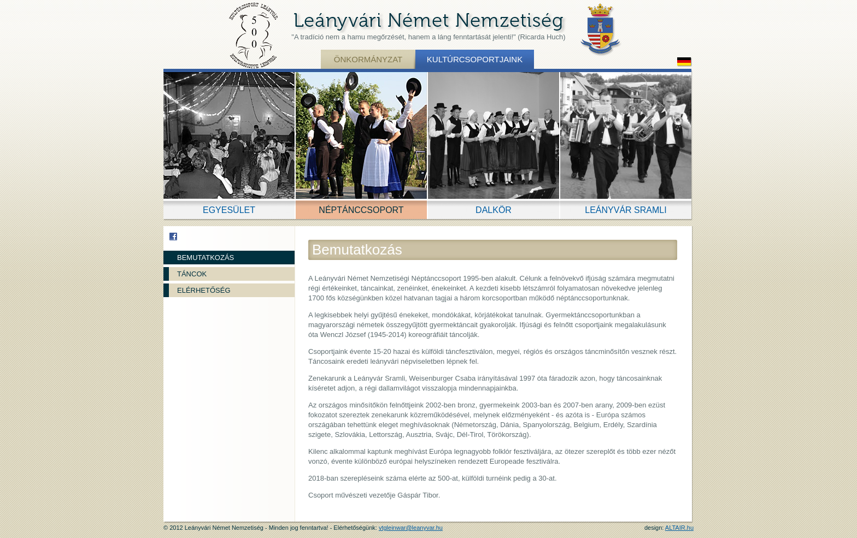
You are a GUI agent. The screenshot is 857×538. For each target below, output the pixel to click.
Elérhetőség (204, 290)
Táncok (192, 274)
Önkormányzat (368, 59)
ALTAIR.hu (679, 527)
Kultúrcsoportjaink (475, 59)
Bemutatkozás (205, 257)
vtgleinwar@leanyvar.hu (411, 527)
